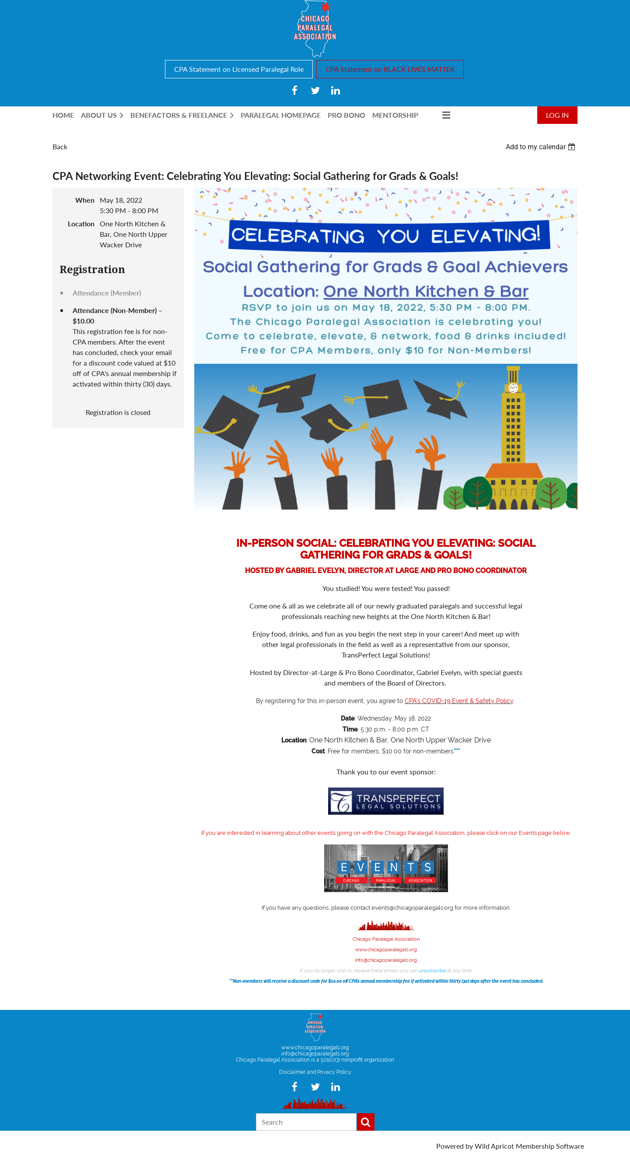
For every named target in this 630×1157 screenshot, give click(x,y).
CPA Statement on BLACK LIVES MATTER (390, 69)
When (84, 200)
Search (365, 1122)
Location (81, 223)
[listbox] (542, 146)
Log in (557, 115)
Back (59, 146)
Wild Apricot (494, 1146)
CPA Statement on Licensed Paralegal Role (239, 69)
